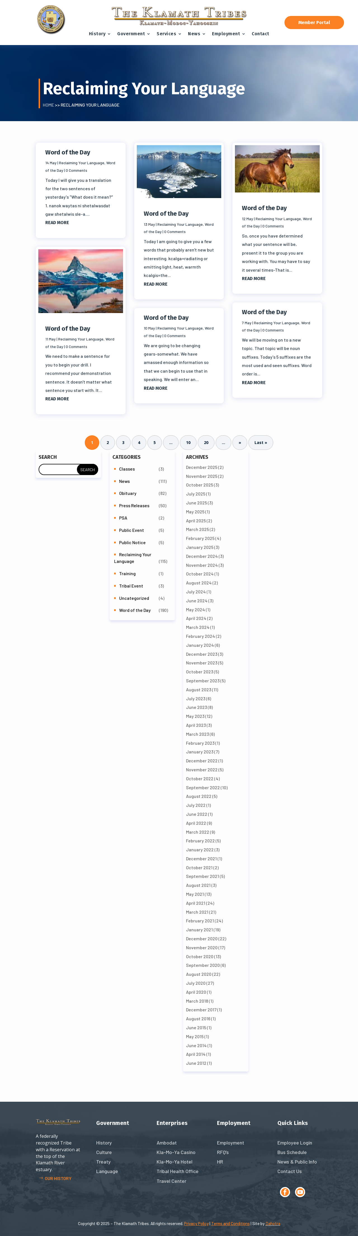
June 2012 (196, 1063)
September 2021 (202, 876)
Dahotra (272, 1223)
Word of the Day (67, 152)
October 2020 (199, 956)
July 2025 (195, 493)
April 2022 (196, 823)
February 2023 (200, 743)
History (97, 33)
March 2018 (197, 1001)
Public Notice (132, 542)
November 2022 (202, 769)
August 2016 (198, 1018)
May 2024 (195, 609)
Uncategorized (134, 598)
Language (107, 1171)
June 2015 (196, 1027)
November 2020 (202, 947)
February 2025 (200, 538)
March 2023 (197, 734)
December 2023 (201, 654)
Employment (226, 33)
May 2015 (195, 1036)
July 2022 (196, 805)
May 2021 (195, 894)
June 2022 (196, 814)
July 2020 (196, 983)
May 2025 (195, 511)
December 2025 (201, 467)
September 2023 (203, 680)
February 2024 (200, 636)
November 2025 (201, 476)
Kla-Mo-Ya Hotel (174, 1162)
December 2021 (201, 858)
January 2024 (200, 645)
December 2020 (202, 938)
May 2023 (195, 716)
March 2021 (197, 912)
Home (48, 104)
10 (188, 442)
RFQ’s (223, 1152)
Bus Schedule (292, 1152)
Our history (58, 1178)
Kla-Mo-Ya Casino (176, 1152)
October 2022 (199, 778)
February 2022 (200, 840)
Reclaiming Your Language (81, 162)
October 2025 (199, 484)
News (194, 33)
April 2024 (196, 618)
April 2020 (196, 992)
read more (57, 222)
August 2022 (198, 796)
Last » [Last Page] (261, 442)
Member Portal (314, 22)
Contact (260, 33)
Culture (104, 1152)
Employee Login (294, 1142)
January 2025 (199, 547)
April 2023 (196, 725)
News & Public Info (297, 1162)
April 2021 (195, 903)
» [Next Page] (240, 442)
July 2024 (196, 591)
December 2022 (202, 760)
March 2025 (197, 529)
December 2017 (201, 1009)
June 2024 (197, 600)
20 (206, 442)
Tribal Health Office (178, 1171)
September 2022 (203, 787)
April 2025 (196, 520)
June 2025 (196, 502)
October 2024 (200, 573)
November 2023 (201, 662)
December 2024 (202, 556)
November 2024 (202, 565)
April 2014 (196, 1054)
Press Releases (134, 505)
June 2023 (196, 707)
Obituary (127, 493)
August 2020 (198, 974)
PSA (123, 517)
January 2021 (199, 929)
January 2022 (200, 849)
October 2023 (199, 671)
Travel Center (171, 1181)
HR (220, 1162)
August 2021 (198, 885)
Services (166, 33)
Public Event (131, 530)
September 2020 (203, 965)
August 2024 (199, 582)
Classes (127, 468)
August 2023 (198, 689)
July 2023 (195, 698)
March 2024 (197, 627)
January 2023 (199, 751)
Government (131, 33)
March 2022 (197, 832)
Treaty (103, 1162)
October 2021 (199, 867)
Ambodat (167, 1142)
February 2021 (200, 920)
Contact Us (289, 1171)
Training (127, 573)
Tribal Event (131, 585)
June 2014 (196, 1045)
